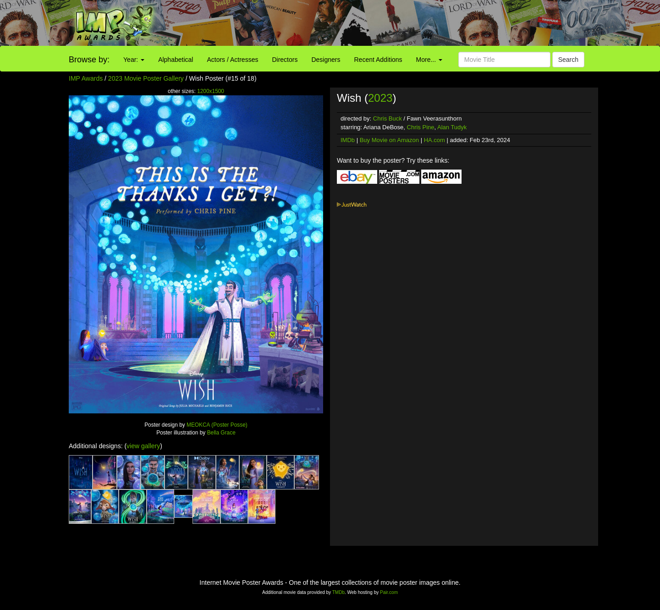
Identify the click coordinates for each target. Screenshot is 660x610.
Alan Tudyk (452, 127)
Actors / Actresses (232, 59)
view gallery (143, 446)
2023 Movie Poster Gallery (146, 78)
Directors (284, 59)
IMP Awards (86, 78)
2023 (380, 98)
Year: (133, 59)
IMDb (348, 140)
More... (429, 59)
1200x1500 (210, 91)
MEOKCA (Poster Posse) (217, 425)
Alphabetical (175, 59)
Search (568, 59)
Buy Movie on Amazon (389, 140)
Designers (325, 59)
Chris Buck (387, 118)
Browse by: (89, 59)
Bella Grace (221, 432)
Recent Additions (378, 59)
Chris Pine (420, 127)
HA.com (434, 140)
